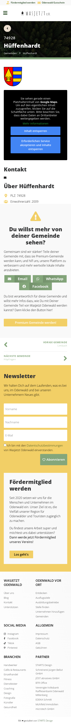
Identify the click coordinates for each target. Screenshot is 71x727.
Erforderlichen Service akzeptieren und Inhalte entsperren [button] (35, 145)
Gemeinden (10, 53)
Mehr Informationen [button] (35, 123)
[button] (17, 279)
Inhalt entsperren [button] (35, 131)
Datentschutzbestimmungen (45, 445)
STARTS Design (45, 720)
